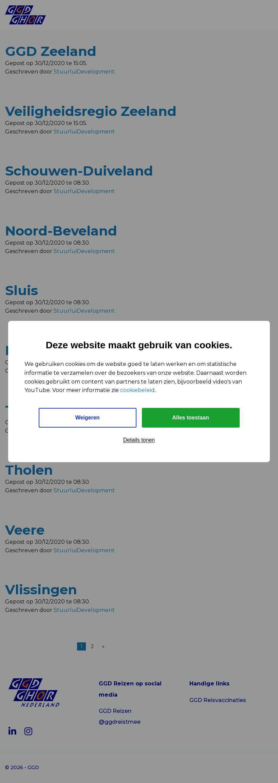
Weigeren (87, 417)
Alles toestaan (190, 417)
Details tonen (139, 440)
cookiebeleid (137, 390)
